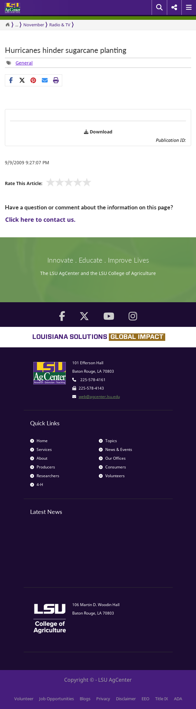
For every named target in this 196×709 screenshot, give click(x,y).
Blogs (85, 699)
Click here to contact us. (40, 219)
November (33, 25)
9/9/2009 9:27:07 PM (27, 162)
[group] (19, 63)
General (24, 63)
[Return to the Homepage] (7, 24)
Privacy (103, 699)
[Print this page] (56, 80)
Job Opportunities (56, 699)
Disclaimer (126, 699)
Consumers (112, 467)
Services (41, 449)
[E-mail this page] (45, 80)
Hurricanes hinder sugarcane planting (65, 50)
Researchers (44, 476)
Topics (108, 440)
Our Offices (112, 458)
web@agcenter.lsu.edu (99, 396)
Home (39, 440)
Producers (42, 467)
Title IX (161, 699)
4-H (36, 484)
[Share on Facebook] (11, 80)
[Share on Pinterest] (33, 80)
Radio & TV (59, 25)
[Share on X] (22, 80)
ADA (178, 699)
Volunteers (112, 476)
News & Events (115, 449)
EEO (145, 699)
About (38, 458)
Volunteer (23, 699)
